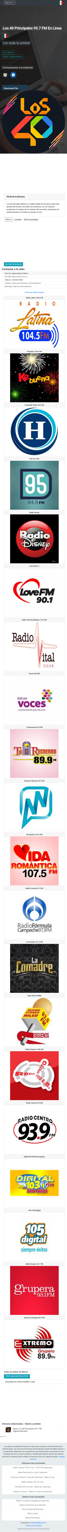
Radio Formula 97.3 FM (34, 888)
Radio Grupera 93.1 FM (34, 1264)
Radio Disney (34, 512)
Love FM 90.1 (34, 566)
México (9, 220)
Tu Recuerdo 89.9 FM (34, 727)
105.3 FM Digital (34, 1210)
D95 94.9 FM (34, 459)
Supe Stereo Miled (34, 996)
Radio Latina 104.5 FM (34, 298)
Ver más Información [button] (13, 264)
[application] (15, 87)
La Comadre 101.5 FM (34, 942)
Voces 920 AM (34, 674)
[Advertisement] (33, 173)
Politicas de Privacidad (33, 1526)
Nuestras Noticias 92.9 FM (34, 781)
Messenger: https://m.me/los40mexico (18, 286)
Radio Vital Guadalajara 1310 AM (34, 620)
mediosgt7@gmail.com (38, 1523)
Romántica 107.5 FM (34, 835)
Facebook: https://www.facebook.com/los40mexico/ (23, 283)
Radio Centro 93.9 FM (34, 1103)
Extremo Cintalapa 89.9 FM (34, 1318)
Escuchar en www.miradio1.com (20, 1381)
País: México (8, 53)
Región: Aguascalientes (12, 57)
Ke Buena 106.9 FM (34, 351)
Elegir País (9, 3)
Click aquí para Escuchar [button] (17, 1376)
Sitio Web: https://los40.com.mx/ (16, 277)
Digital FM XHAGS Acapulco (34, 1157)
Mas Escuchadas (31, 220)
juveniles (18, 220)
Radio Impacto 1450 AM (34, 1049)
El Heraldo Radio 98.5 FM (34, 405)
